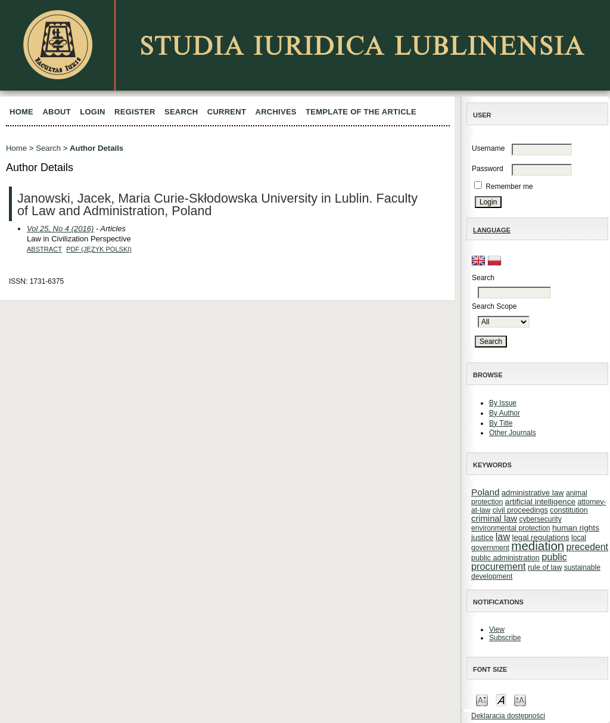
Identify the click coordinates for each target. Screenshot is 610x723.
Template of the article (361, 111)
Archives (276, 111)
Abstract (44, 249)
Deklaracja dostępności (508, 716)
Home (21, 111)
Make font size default (501, 699)
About (56, 111)
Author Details (96, 148)
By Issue (502, 403)
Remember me (509, 186)
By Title (500, 423)
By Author (504, 413)
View (497, 629)
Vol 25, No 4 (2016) (60, 228)
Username (488, 148)
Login (92, 111)
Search (181, 111)
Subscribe (505, 638)
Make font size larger (520, 699)
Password (487, 169)
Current (226, 111)
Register (134, 111)
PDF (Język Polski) (99, 249)
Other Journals (512, 433)
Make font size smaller (482, 699)
